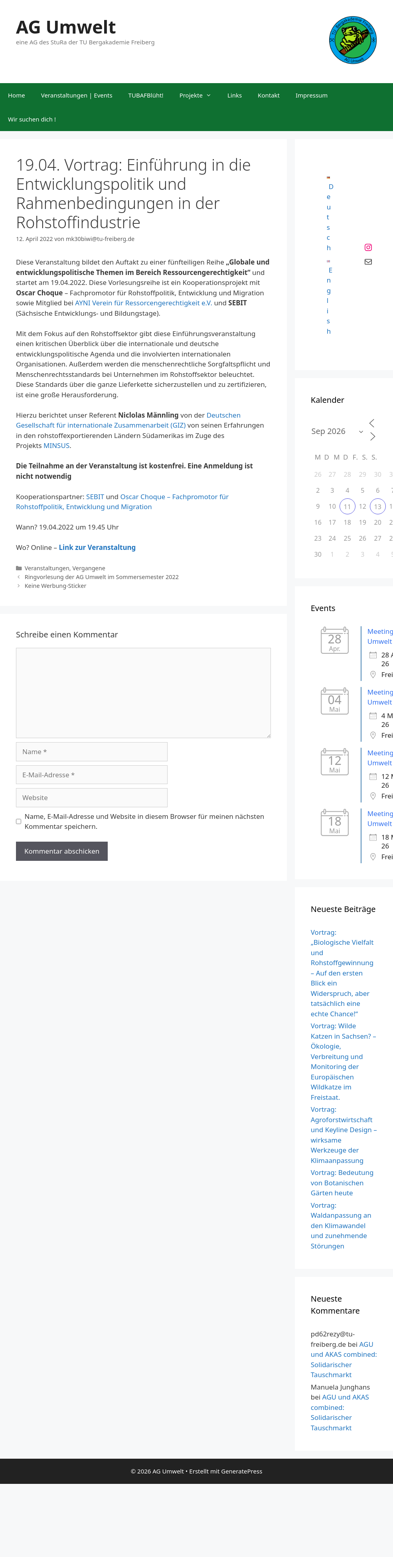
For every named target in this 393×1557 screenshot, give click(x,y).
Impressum (312, 95)
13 (377, 506)
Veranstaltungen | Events (77, 95)
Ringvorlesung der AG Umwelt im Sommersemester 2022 (102, 577)
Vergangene (88, 568)
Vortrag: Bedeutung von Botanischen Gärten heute (342, 1182)
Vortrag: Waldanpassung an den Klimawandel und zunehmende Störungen (341, 1225)
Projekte (199, 95)
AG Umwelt (66, 26)
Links (234, 95)
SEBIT (95, 496)
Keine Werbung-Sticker (56, 585)
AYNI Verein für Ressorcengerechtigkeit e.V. (144, 302)
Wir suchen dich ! (32, 119)
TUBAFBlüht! (146, 95)
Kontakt (269, 95)
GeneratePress (241, 1471)
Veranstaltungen (47, 568)
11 (347, 506)
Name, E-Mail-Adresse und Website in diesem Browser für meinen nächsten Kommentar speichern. (145, 821)
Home (16, 95)
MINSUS (56, 445)
